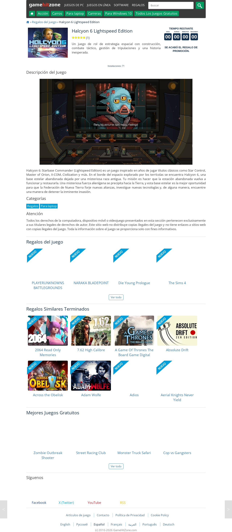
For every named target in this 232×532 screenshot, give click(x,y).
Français (117, 524)
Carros (57, 13)
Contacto (103, 515)
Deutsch (168, 524)
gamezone (45, 4)
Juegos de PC (74, 5)
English (65, 524)
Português (150, 524)
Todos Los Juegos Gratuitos (156, 13)
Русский (82, 524)
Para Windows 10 (118, 13)
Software (121, 5)
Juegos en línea (99, 5)
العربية (132, 524)
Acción (43, 13)
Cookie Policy (160, 515)
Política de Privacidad (130, 515)
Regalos (138, 5)
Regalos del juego (44, 22)
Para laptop (75, 13)
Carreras (94, 13)
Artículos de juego (78, 515)
